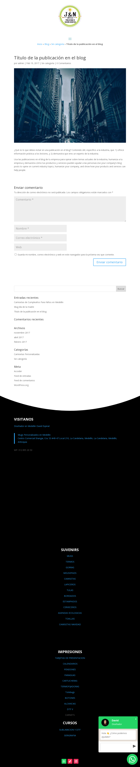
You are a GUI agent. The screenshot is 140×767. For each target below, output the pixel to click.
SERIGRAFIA (70, 735)
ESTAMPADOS (70, 601)
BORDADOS (70, 595)
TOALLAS (70, 618)
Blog (47, 44)
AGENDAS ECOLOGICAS (70, 612)
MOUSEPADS (69, 573)
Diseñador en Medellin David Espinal (31, 426)
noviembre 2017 (22, 332)
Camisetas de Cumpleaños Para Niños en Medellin (38, 302)
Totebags (70, 692)
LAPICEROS (70, 584)
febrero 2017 (20, 341)
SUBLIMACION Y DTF (70, 729)
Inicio (39, 44)
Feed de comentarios (24, 380)
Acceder (18, 371)
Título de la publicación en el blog (30, 311)
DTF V (70, 709)
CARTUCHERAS (69, 680)
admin (21, 63)
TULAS (70, 590)
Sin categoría (57, 44)
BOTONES (70, 697)
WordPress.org (21, 385)
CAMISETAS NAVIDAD (70, 624)
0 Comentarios (64, 63)
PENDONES (70, 669)
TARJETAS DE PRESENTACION (70, 658)
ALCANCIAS (70, 703)
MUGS (70, 556)
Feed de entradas (22, 375)
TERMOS (70, 561)
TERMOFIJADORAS (70, 686)
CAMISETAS (70, 578)
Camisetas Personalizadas (27, 354)
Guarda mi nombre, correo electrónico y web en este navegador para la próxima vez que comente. (66, 254)
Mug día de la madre (24, 306)
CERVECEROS (69, 607)
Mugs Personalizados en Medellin (34, 434)
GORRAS (70, 567)
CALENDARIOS (70, 663)
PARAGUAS (69, 675)
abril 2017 (19, 337)
